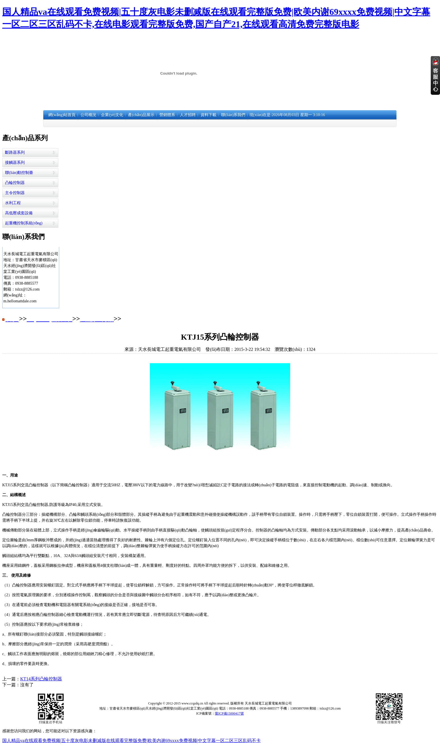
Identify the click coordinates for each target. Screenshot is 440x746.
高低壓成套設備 (19, 213)
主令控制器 (15, 193)
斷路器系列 (15, 152)
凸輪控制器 (15, 183)
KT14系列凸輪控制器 (41, 678)
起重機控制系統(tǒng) (23, 223)
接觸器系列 (15, 162)
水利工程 (13, 203)
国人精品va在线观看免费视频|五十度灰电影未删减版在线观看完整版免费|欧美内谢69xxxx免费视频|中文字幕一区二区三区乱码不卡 (131, 740)
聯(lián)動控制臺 (19, 173)
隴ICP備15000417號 (229, 713)
